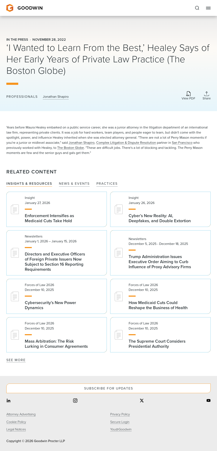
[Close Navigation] (208, 8)
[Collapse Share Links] (207, 95)
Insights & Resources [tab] (29, 184)
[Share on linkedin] (8, 401)
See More (16, 359)
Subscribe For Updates (108, 388)
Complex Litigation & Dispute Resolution (126, 142)
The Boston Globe (70, 147)
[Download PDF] (188, 96)
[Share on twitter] (142, 401)
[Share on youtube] (208, 401)
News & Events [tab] (74, 184)
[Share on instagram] (75, 401)
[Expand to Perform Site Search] (197, 8)
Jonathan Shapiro (56, 96)
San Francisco (182, 142)
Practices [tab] (107, 184)
